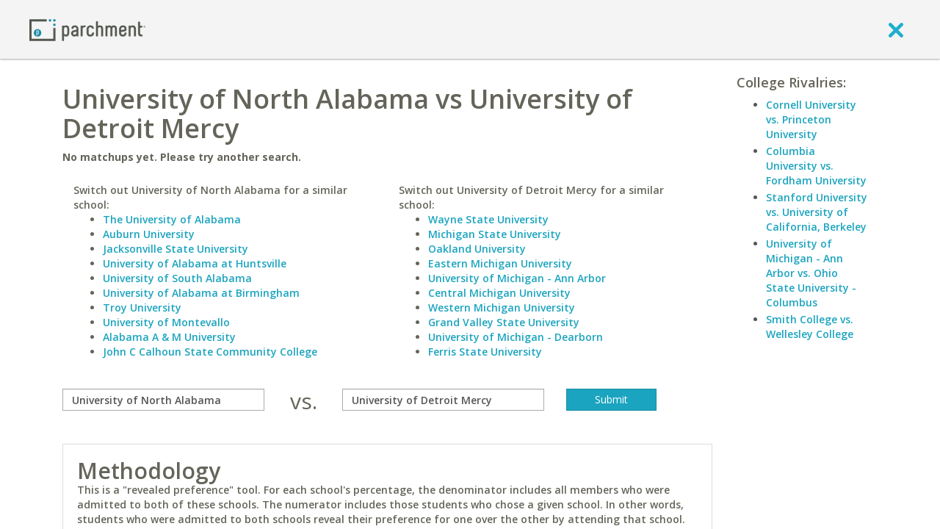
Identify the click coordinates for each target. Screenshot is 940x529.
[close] (896, 29)
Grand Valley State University (503, 322)
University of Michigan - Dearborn (515, 337)
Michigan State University (494, 234)
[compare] (163, 400)
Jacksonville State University (175, 249)
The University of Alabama (172, 219)
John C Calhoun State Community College (210, 352)
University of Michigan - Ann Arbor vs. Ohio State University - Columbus (811, 273)
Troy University (142, 307)
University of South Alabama (177, 278)
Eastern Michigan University (500, 263)
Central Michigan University (499, 293)
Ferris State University (485, 352)
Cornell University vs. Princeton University (811, 119)
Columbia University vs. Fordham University (816, 165)
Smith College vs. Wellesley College (809, 326)
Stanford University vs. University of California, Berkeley (816, 212)
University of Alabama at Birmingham (201, 293)
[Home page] (87, 29)
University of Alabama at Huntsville (194, 263)
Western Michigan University (501, 307)
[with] (443, 400)
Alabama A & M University (169, 337)
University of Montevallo (166, 322)
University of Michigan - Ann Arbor (517, 278)
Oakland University (477, 249)
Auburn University (149, 234)
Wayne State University (488, 219)
